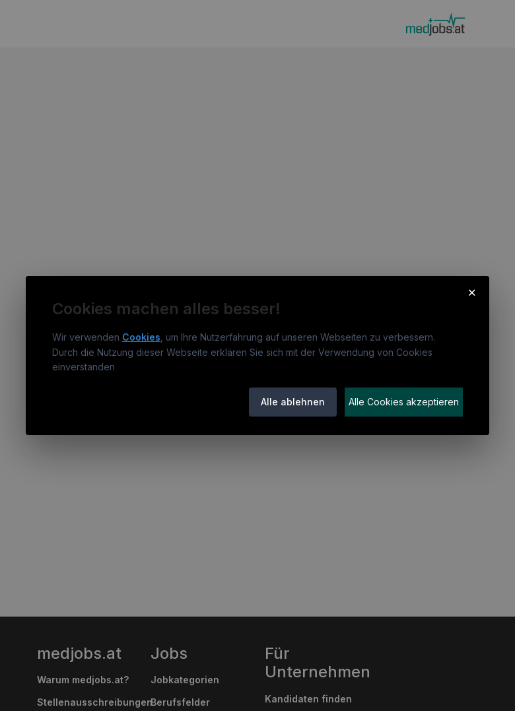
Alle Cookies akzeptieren (404, 401)
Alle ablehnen (293, 401)
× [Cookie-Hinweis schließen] (471, 292)
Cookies (141, 337)
